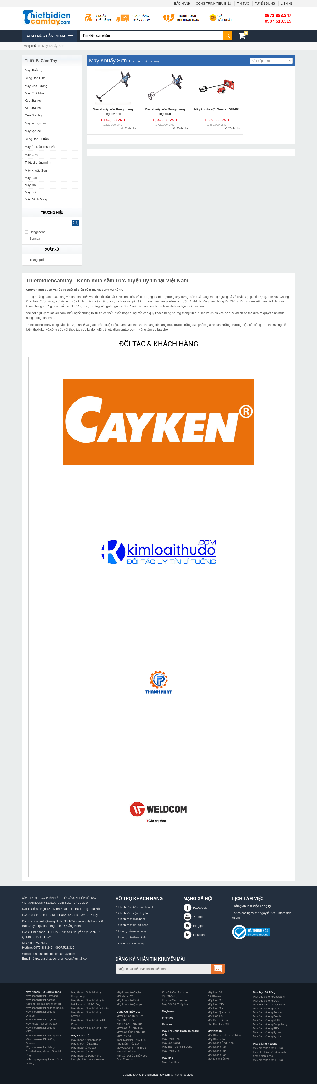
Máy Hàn (167, 1058)
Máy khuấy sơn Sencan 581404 (216, 109)
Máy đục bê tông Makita (267, 1020)
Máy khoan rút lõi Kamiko (41, 999)
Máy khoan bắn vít (218, 1058)
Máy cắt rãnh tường (265, 1043)
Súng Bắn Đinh (35, 78)
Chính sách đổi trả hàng (133, 924)
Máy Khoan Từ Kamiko (84, 1043)
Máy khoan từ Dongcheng (86, 1055)
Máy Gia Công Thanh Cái (131, 1047)
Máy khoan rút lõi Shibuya (41, 1047)
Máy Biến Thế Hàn (218, 1020)
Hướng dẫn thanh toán (132, 937)
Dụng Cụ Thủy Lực (128, 1011)
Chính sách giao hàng (132, 918)
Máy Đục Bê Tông (264, 992)
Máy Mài (31, 185)
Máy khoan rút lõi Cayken (41, 1019)
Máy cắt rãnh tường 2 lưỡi (268, 1047)
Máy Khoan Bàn (217, 1054)
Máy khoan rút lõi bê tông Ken (88, 1000)
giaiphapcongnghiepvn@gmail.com (65, 958)
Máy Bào (31, 178)
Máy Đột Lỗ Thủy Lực (130, 1027)
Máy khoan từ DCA (128, 1000)
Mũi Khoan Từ (125, 996)
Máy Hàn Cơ (215, 1000)
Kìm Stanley (33, 107)
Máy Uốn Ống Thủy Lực (131, 1031)
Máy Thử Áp (124, 1035)
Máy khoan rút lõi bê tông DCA (44, 1035)
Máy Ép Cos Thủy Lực (130, 1015)
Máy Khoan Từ (80, 1035)
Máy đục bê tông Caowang (269, 996)
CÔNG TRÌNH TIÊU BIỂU (213, 3)
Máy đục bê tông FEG (266, 1028)
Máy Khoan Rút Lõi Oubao (41, 1023)
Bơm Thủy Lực (125, 1059)
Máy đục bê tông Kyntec (267, 1036)
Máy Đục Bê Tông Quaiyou (269, 1004)
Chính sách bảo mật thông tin (136, 906)
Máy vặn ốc (33, 131)
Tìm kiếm (228, 35)
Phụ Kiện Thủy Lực (128, 1043)
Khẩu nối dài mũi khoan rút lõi (43, 1003)
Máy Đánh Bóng (36, 199)
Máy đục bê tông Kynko (267, 1032)
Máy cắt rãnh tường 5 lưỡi (268, 1059)
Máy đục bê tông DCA (266, 1008)
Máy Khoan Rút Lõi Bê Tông (43, 991)
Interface (167, 1017)
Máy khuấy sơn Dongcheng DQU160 (165, 111)
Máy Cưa (31, 154)
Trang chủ (29, 46)
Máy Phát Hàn (170, 1062)
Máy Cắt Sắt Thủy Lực (175, 1004)
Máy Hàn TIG (215, 1015)
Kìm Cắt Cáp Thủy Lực (175, 992)
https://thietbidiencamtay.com (55, 953)
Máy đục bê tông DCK (266, 1000)
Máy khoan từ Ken (82, 1051)
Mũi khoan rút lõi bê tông (85, 1004)
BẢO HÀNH (182, 3)
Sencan (32, 238)
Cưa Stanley (33, 115)
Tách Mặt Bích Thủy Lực (131, 1039)
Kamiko (167, 1024)
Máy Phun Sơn (171, 1038)
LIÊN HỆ (287, 3)
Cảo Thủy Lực (170, 996)
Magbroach (169, 1011)
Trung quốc (35, 260)
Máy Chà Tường (36, 86)
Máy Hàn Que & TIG (220, 1012)
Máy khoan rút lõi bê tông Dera (89, 1027)
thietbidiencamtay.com (156, 1074)
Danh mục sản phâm (49, 36)
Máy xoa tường (171, 1042)
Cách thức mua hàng (131, 943)
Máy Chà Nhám (35, 93)
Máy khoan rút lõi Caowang (42, 995)
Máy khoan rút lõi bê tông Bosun (45, 1007)
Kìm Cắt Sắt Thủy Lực (175, 1000)
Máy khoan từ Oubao (83, 1047)
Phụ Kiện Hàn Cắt (218, 1024)
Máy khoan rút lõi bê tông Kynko (90, 1008)
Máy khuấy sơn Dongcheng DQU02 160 (113, 111)
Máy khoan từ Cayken (130, 992)
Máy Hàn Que (216, 1008)
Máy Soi (30, 192)
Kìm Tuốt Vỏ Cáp (127, 1051)
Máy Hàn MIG (216, 1004)
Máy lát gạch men (37, 123)
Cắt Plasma (214, 996)
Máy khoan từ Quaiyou (130, 1004)
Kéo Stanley (33, 100)
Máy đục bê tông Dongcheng (270, 1024)
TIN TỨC (243, 3)
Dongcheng (35, 232)
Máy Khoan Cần (217, 1047)
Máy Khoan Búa (217, 1050)
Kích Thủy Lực (125, 1020)
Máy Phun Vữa (171, 1050)
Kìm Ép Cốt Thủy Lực (129, 1023)
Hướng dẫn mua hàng (132, 931)
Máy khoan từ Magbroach (86, 1039)
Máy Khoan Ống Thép (221, 1042)
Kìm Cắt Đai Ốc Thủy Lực (132, 1055)
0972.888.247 (278, 15)
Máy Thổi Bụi (34, 70)
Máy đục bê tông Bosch (267, 1016)
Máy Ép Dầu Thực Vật (40, 147)
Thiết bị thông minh (38, 162)
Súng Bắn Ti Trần (37, 139)
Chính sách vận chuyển (133, 913)
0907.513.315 (278, 21)
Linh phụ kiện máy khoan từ (87, 1059)
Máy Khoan (215, 1031)
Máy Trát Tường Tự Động (177, 1046)
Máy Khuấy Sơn (53, 46)
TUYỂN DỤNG (265, 3)
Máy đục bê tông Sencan (268, 1012)
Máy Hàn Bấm (216, 992)
